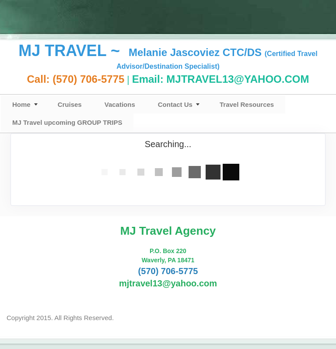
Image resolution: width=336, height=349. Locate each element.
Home (21, 104)
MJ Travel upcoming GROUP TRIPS (67, 122)
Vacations (120, 104)
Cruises (70, 104)
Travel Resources (247, 104)
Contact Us (175, 104)
